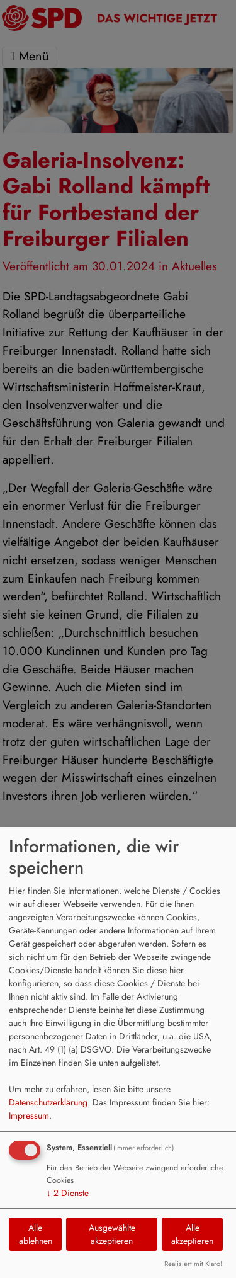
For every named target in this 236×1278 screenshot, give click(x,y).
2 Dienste (68, 1193)
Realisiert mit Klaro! (193, 1263)
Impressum (29, 1115)
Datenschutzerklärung (48, 1102)
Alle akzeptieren (192, 1234)
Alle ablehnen (35, 1234)
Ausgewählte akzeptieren (112, 1234)
